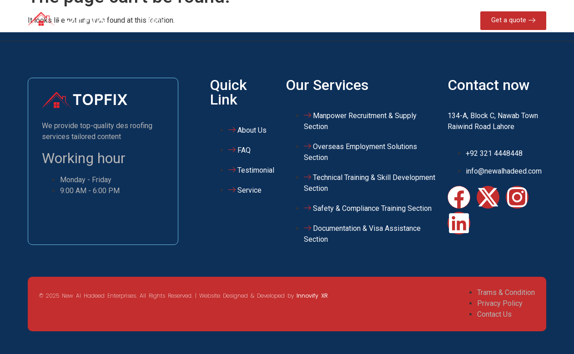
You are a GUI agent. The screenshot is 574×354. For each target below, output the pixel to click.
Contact (364, 20)
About (188, 20)
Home (155, 20)
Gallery (326, 20)
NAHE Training (277, 20)
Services (225, 20)
